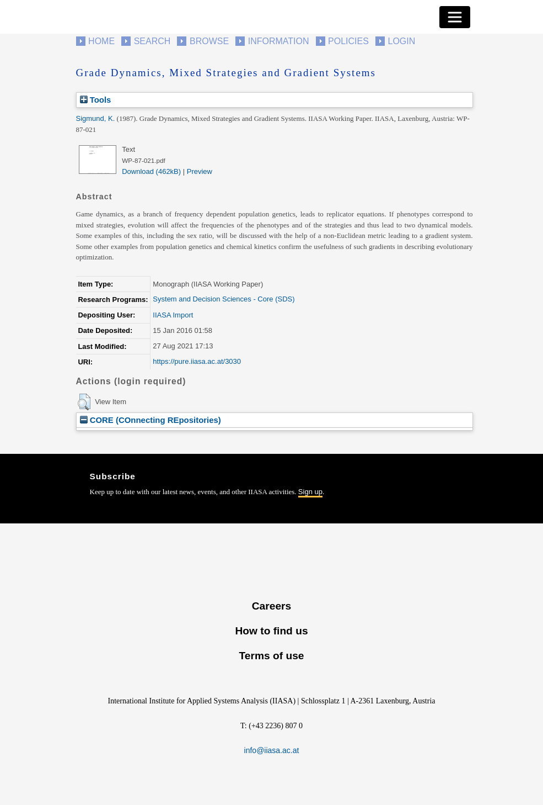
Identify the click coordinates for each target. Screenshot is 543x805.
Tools (95, 99)
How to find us (271, 631)
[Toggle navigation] (454, 17)
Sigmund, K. (95, 118)
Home (101, 41)
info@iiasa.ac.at (271, 750)
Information (278, 41)
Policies (348, 41)
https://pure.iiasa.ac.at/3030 (197, 361)
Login (402, 41)
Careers (271, 606)
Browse (209, 41)
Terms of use (271, 655)
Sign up (310, 492)
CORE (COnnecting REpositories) (150, 420)
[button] (84, 402)
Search (152, 41)
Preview (199, 171)
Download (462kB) (151, 171)
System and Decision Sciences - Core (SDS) (223, 299)
